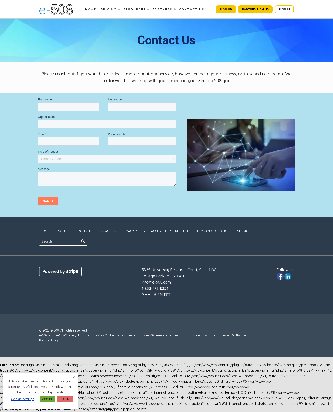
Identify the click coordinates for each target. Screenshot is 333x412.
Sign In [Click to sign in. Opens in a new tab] (284, 9)
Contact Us (192, 9)
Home (90, 9)
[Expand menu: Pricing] (119, 9)
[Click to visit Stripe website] (60, 271)
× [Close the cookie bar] (74, 376)
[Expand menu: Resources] (148, 9)
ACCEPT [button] (47, 399)
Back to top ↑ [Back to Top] (48, 340)
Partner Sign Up (255, 9)
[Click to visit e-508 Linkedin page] (287, 276)
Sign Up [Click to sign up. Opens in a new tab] (226, 9)
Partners (162, 9)
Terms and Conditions (213, 231)
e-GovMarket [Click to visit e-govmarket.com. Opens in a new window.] (65, 335)
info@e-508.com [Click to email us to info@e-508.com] (156, 282)
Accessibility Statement (170, 231)
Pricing (109, 9)
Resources (134, 9)
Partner (84, 231)
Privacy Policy (133, 231)
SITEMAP (243, 231)
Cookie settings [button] (22, 399)
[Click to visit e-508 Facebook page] (280, 276)
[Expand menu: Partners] (175, 9)
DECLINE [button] (65, 399)
